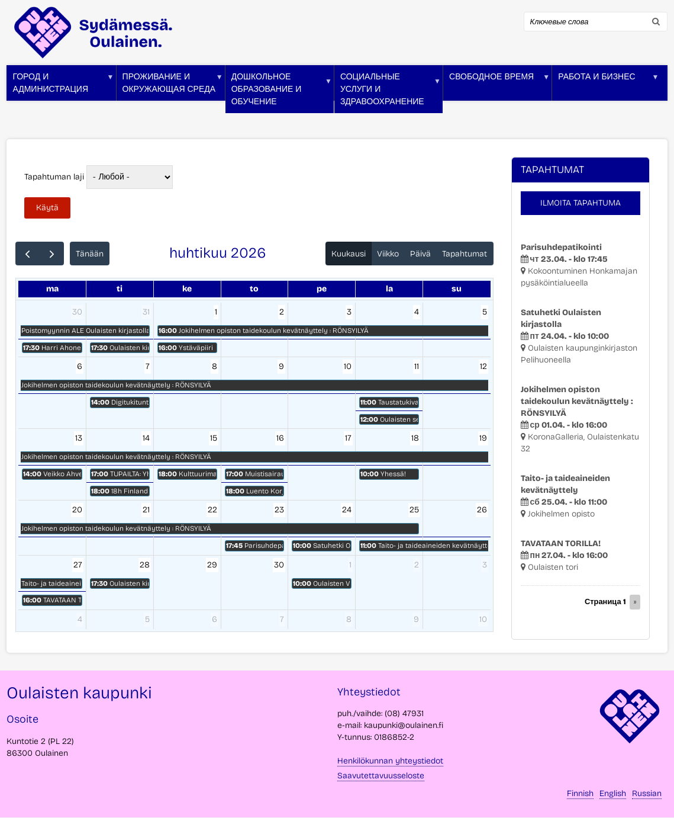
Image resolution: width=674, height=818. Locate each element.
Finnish (580, 793)
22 (212, 510)
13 (78, 438)
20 (77, 510)
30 (77, 312)
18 (415, 438)
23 (279, 510)
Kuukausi (348, 254)
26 (482, 510)
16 (280, 438)
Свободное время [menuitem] (496, 86)
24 (346, 510)
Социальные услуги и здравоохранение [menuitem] (387, 92)
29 (212, 565)
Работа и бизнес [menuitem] (605, 86)
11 (416, 366)
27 (77, 565)
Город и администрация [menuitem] (60, 86)
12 (483, 366)
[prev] (27, 253)
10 (347, 366)
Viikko (388, 254)
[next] (52, 253)
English (612, 793)
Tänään (90, 254)
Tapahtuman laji (54, 177)
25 (414, 510)
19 (483, 438)
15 (213, 438)
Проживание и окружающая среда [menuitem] (170, 86)
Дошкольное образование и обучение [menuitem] (278, 92)
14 (146, 438)
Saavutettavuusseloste (380, 776)
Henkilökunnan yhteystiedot (390, 761)
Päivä (420, 254)
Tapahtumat (464, 254)
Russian (647, 793)
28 (145, 565)
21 (146, 510)
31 (146, 312)
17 (348, 438)
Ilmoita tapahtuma (580, 203)
